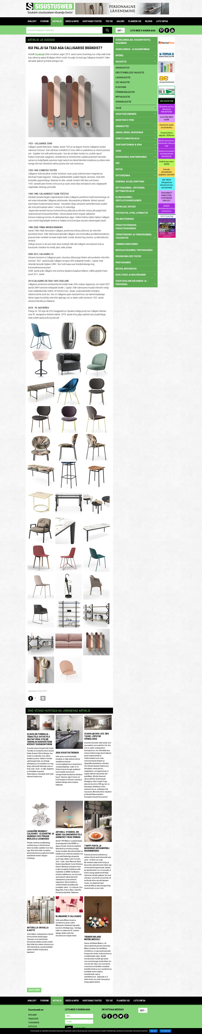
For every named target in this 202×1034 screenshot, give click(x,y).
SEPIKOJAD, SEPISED (126, 206)
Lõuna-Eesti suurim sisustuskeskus (166, 126)
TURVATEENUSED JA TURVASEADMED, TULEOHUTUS (136, 236)
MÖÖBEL (136, 55)
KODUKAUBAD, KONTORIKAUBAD (136, 156)
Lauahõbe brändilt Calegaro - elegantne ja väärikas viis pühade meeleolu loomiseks (40, 835)
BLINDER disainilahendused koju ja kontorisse (166, 208)
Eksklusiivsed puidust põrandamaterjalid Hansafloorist (166, 153)
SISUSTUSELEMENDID (136, 114)
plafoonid (121, 87)
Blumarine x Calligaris (68, 916)
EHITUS (136, 169)
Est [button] (120, 30)
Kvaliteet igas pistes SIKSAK (166, 163)
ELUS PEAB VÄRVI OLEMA (166, 118)
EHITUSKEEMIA (136, 175)
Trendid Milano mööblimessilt (92, 938)
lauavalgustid (123, 77)
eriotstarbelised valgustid (130, 72)
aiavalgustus (122, 67)
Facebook (166, 30)
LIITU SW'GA (162, 21)
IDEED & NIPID (72, 21)
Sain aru (153, 1031)
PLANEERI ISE (134, 21)
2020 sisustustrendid (67, 752)
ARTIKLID (57, 21)
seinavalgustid (123, 101)
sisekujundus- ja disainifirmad (133, 49)
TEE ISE (109, 21)
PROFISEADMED (136, 262)
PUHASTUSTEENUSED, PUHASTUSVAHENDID (126, 227)
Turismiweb (33, 1022)
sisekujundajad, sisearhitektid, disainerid (133, 41)
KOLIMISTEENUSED (125, 219)
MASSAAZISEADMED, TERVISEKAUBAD (134, 250)
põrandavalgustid (125, 92)
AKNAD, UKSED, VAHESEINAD (136, 132)
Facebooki (40, 54)
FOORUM (44, 21)
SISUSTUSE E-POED (125, 120)
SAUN (136, 150)
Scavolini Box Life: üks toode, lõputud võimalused (96, 736)
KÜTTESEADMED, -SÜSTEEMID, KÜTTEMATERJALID (130, 189)
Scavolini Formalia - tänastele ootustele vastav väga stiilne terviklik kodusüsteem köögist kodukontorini (39, 739)
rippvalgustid (123, 96)
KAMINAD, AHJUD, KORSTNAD (130, 181)
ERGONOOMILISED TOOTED (128, 256)
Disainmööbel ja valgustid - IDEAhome (166, 134)
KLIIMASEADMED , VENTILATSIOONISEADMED (128, 199)
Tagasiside (33, 1018)
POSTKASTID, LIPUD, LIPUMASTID (132, 212)
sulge (136, 107)
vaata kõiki (34, 990)
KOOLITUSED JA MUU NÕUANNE (136, 274)
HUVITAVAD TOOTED (92, 21)
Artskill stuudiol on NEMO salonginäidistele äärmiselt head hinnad (69, 834)
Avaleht (32, 21)
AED (136, 163)
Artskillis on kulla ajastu (38, 929)
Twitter (120, 1016)
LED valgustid (123, 82)
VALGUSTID (136, 61)
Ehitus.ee (32, 1026)
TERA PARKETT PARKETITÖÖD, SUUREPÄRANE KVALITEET (166, 197)
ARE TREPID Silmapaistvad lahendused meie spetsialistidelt (166, 184)
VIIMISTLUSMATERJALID (136, 138)
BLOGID (148, 21)
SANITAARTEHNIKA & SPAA (136, 144)
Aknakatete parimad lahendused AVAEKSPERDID (166, 109)
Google (126, 1016)
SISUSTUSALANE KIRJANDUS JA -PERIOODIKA (136, 283)
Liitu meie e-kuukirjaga (142, 30)
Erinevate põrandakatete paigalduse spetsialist (167, 172)
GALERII (120, 21)
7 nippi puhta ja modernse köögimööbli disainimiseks (97, 848)
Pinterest (161, 30)
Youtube (172, 30)
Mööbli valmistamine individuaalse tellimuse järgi (166, 143)
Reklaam (32, 1015)
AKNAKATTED (136, 126)
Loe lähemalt (165, 1031)
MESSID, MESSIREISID (126, 268)
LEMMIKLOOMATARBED (127, 244)
